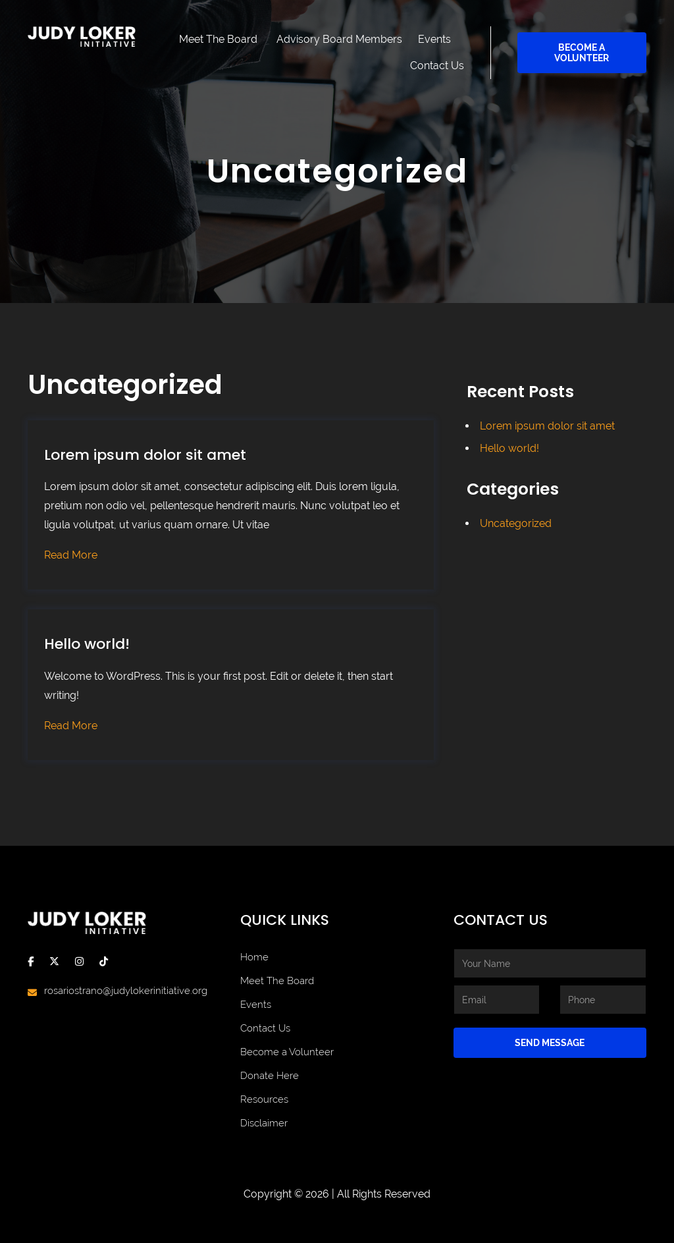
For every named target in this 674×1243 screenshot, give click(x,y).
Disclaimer (264, 1123)
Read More (70, 555)
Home (254, 957)
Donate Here (269, 1076)
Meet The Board (218, 39)
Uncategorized (516, 523)
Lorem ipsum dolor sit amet (145, 455)
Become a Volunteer (581, 52)
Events (434, 39)
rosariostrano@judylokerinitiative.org (125, 991)
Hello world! (87, 644)
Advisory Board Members (339, 39)
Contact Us (437, 65)
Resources (264, 1099)
